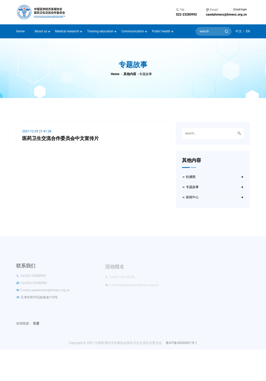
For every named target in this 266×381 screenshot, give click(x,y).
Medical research (67, 31)
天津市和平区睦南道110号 (39, 298)
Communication (132, 31)
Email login (240, 9)
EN (248, 31)
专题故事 (192, 187)
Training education (100, 31)
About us (41, 31)
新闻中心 (192, 197)
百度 (36, 323)
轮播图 (191, 177)
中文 (238, 31)
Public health (161, 31)
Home (20, 31)
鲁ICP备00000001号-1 (181, 344)
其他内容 (129, 74)
